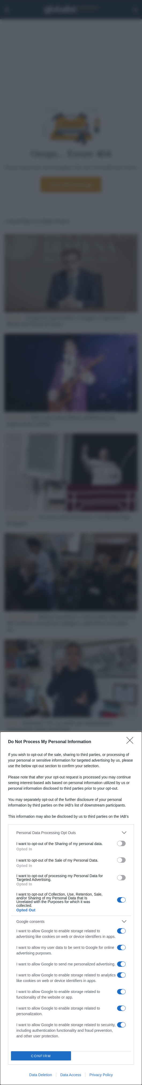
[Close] (131, 742)
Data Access (70, 1075)
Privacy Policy (101, 1075)
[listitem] (71, 832)
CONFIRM (41, 1056)
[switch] (121, 843)
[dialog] (71, 908)
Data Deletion (40, 1075)
